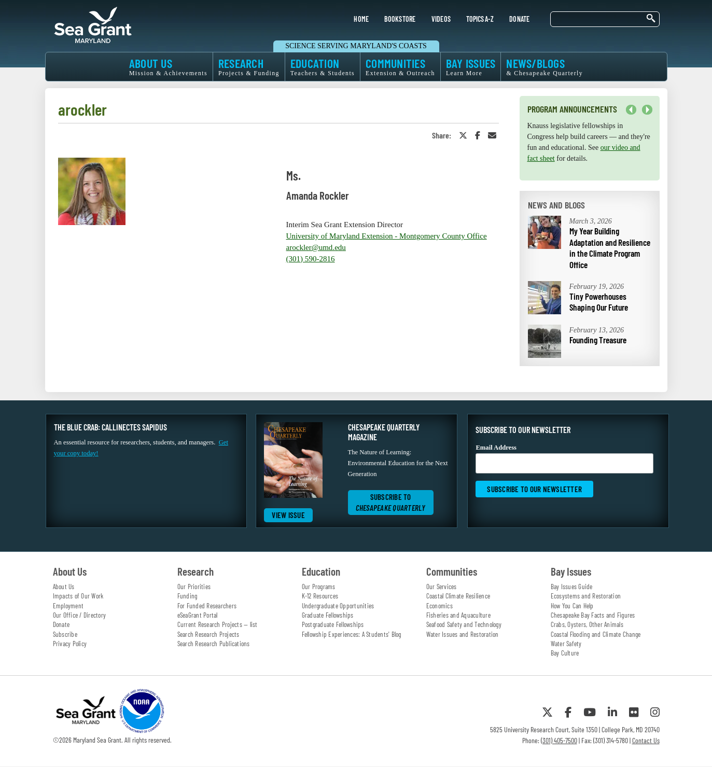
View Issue (288, 515)
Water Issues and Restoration (462, 634)
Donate (61, 624)
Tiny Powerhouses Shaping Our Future (598, 302)
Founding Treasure (597, 339)
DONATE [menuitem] (519, 19)
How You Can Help (572, 606)
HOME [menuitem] (361, 19)
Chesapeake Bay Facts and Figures (593, 615)
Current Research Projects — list (217, 624)
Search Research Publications (213, 643)
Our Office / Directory (79, 615)
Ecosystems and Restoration (586, 596)
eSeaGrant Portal (197, 615)
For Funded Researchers (207, 606)
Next (647, 110)
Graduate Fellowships (328, 615)
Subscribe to (391, 502)
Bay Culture (565, 653)
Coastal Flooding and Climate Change (596, 634)
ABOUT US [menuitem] (168, 66)
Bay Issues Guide (572, 586)
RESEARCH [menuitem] (249, 66)
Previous (631, 110)
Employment (68, 606)
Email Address (564, 458)
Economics (439, 606)
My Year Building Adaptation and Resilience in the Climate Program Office (609, 248)
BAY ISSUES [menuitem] (471, 66)
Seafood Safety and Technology (463, 624)
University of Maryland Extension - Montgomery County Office (386, 236)
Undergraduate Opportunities (338, 606)
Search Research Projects (208, 634)
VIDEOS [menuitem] (441, 19)
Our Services (441, 586)
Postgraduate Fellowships (333, 624)
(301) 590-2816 (310, 259)
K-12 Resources (320, 596)
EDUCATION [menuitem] (322, 66)
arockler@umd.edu (316, 247)
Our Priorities (194, 586)
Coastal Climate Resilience (458, 596)
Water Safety (566, 643)
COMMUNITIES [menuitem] (400, 66)
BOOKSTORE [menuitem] (399, 19)
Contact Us (646, 740)
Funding (187, 596)
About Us (64, 586)
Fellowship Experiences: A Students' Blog (351, 634)
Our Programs (319, 586)
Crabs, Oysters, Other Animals (587, 624)
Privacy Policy (70, 643)
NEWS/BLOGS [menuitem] (544, 66)
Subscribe (65, 634)
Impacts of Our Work (78, 596)
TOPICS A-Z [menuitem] (480, 19)
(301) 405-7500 (559, 740)
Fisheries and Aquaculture (458, 615)
